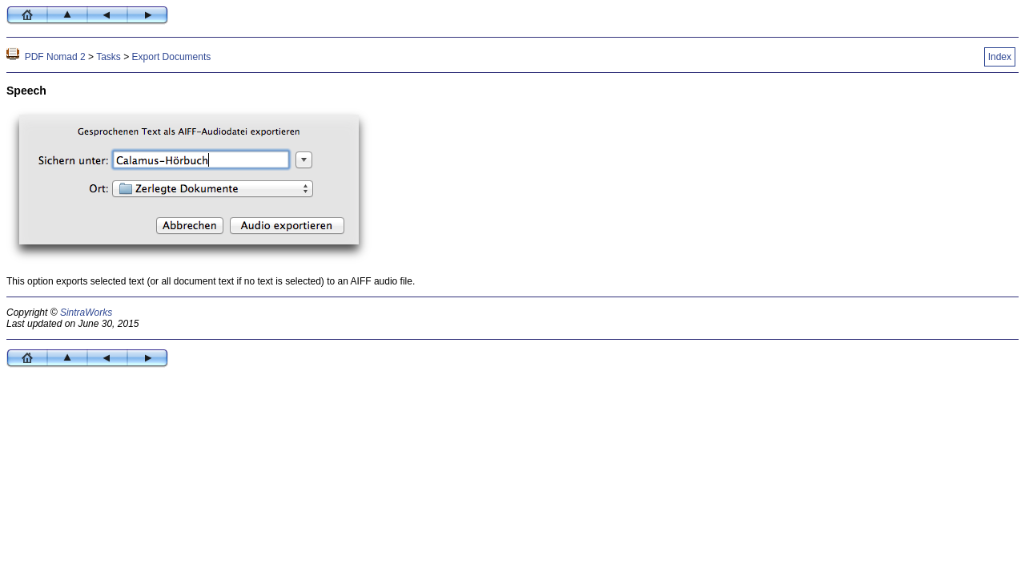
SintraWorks (86, 312)
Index (999, 57)
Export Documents (171, 57)
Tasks (108, 57)
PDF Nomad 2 (55, 57)
